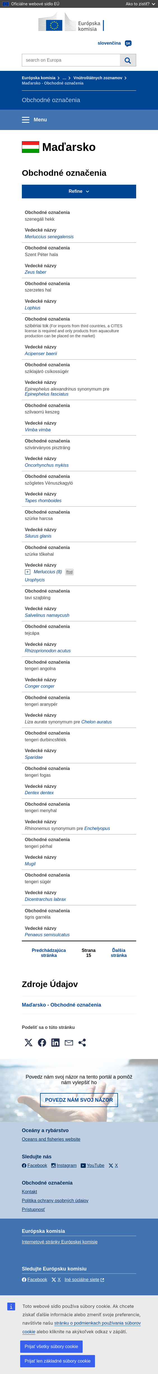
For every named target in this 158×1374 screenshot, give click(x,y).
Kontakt (29, 1191)
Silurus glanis (38, 536)
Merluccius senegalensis (49, 236)
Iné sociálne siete (82, 1279)
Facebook (34, 1279)
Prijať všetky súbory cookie (51, 1346)
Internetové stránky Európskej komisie (59, 1242)
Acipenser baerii (41, 353)
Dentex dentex (39, 792)
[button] (28, 1042)
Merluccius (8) (48, 571)
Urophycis (35, 579)
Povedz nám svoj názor (79, 1100)
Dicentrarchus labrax (45, 899)
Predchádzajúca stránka (49, 953)
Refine (75, 191)
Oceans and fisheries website (51, 1139)
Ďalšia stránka (119, 953)
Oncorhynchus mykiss (47, 465)
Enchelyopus (97, 828)
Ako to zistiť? (140, 3)
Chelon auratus (96, 722)
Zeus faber (35, 272)
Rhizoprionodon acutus (48, 650)
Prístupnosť (33, 1209)
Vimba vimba (38, 429)
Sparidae (34, 757)
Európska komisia (38, 78)
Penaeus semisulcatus (47, 934)
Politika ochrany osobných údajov (55, 1200)
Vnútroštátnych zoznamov (97, 78)
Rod (69, 572)
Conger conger (40, 686)
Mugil (30, 864)
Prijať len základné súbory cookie (57, 1361)
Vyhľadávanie (128, 60)
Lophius (33, 307)
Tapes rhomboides (43, 500)
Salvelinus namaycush (47, 615)
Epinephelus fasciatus (47, 394)
